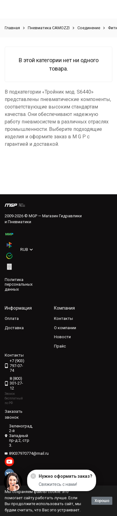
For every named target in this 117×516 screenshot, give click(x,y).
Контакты (63, 318)
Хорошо (102, 500)
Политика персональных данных (18, 284)
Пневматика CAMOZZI (49, 27)
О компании (65, 327)
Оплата (12, 318)
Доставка (14, 327)
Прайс (60, 346)
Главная (12, 27)
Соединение (88, 27)
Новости (62, 336)
